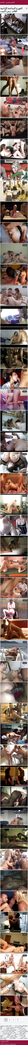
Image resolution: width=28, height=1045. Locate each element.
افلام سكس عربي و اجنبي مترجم (14, 1043)
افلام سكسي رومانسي (5, 1042)
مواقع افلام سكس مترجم (21, 1042)
